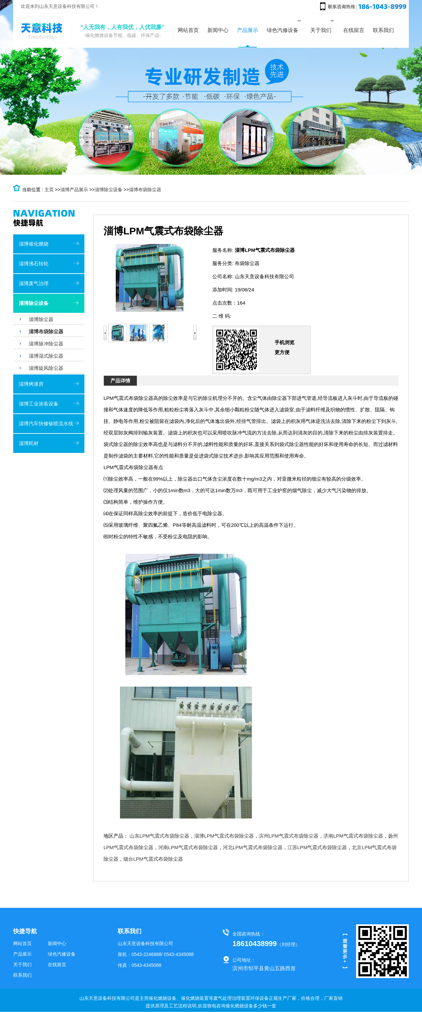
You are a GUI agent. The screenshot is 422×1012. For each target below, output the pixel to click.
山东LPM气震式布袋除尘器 (159, 836)
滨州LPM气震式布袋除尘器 (288, 836)
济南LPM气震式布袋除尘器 (353, 836)
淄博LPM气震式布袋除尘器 (224, 836)
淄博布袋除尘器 (145, 189)
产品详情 (120, 380)
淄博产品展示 (74, 189)
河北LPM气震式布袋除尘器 (253, 847)
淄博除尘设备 (108, 189)
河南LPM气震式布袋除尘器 (188, 847)
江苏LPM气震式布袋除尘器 (317, 847)
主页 (49, 189)
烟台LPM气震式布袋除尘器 (153, 859)
